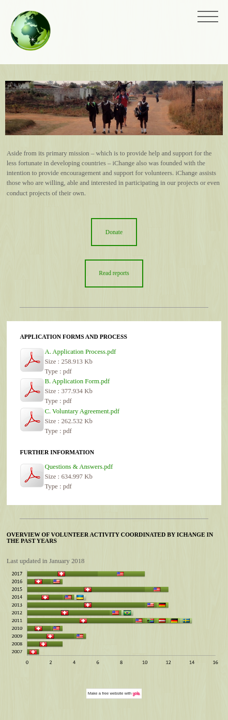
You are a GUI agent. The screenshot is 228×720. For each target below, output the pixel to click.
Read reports (114, 273)
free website (112, 693)
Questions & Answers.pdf (78, 466)
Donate (114, 232)
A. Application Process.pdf (80, 351)
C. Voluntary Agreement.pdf (81, 411)
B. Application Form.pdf (77, 381)
